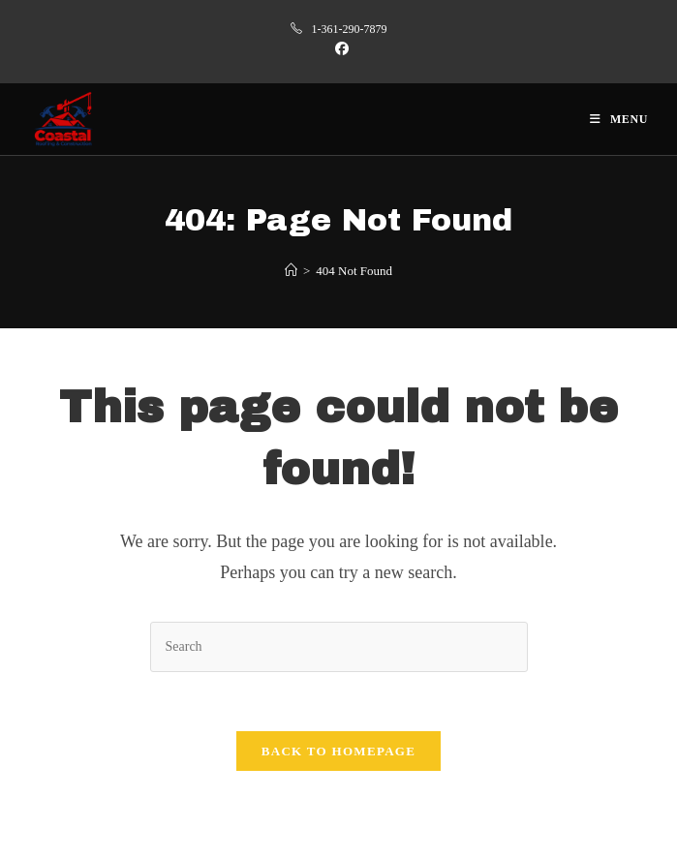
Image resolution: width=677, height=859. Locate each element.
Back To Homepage (338, 751)
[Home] (291, 270)
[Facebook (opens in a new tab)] (339, 49)
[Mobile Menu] (619, 119)
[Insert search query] (339, 646)
